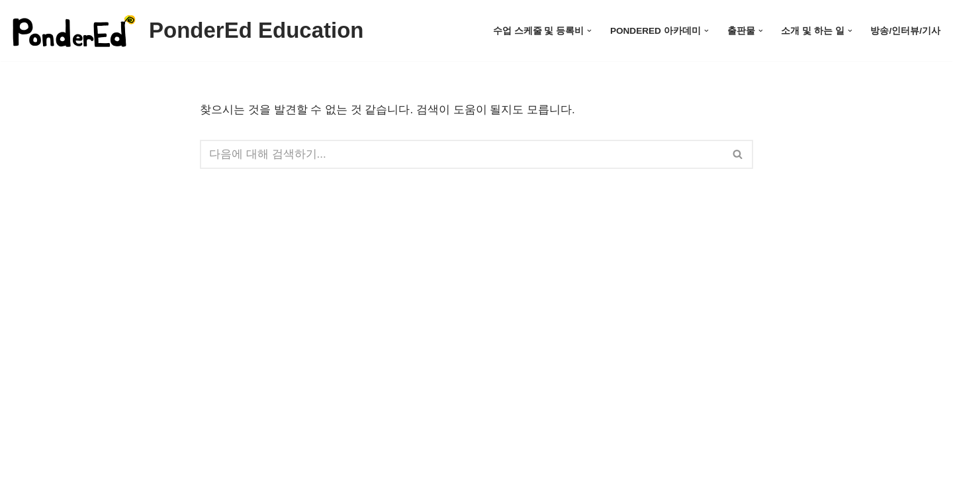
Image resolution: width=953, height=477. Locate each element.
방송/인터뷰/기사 (905, 31)
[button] (589, 30)
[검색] (461, 154)
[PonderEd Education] (187, 30)
